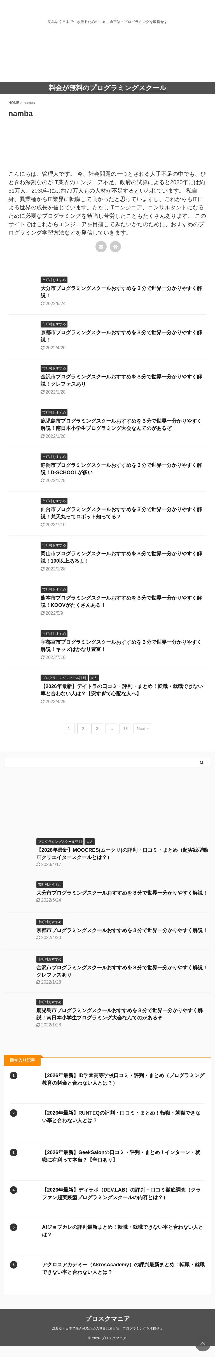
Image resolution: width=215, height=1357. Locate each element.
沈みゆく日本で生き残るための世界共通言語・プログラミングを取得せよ (107, 1328)
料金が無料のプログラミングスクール (107, 88)
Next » (143, 728)
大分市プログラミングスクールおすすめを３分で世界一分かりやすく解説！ (122, 893)
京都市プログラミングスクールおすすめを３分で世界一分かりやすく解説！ (122, 930)
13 (125, 728)
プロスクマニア (107, 1318)
